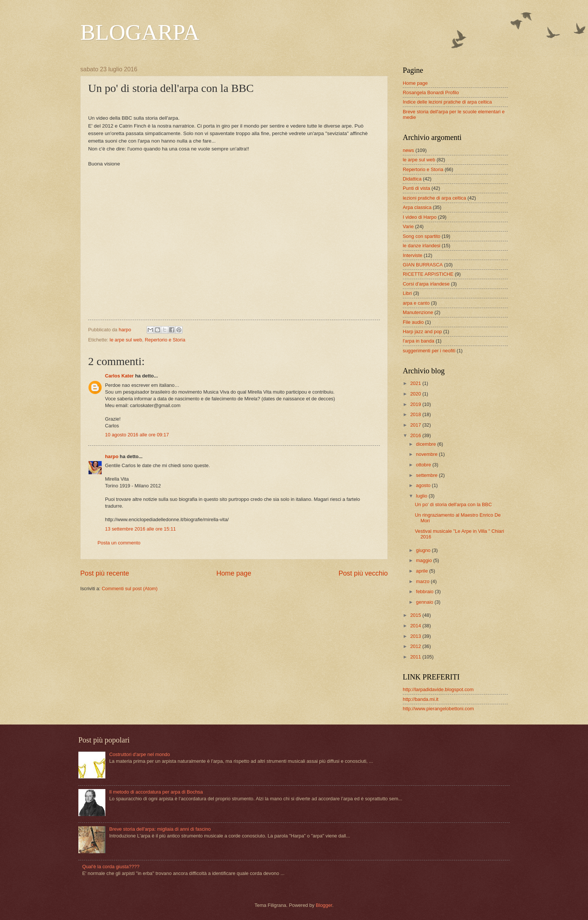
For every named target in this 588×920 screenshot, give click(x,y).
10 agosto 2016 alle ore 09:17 (137, 434)
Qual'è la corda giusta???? (111, 866)
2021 (416, 383)
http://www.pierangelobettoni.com (438, 708)
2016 (416, 435)
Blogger (324, 905)
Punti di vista (416, 188)
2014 (416, 625)
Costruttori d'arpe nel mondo (139, 754)
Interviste (412, 255)
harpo (111, 456)
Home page (233, 573)
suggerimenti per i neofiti (429, 350)
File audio (413, 322)
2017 (416, 425)
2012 (416, 646)
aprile (422, 571)
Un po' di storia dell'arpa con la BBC (453, 504)
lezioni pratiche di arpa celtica (434, 198)
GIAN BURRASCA (423, 265)
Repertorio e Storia (165, 340)
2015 (416, 615)
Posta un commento (119, 543)
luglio (422, 496)
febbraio (425, 591)
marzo (423, 581)
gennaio (425, 602)
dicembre (426, 444)
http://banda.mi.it (420, 699)
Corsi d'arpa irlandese (426, 284)
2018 (416, 414)
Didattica (412, 179)
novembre (427, 454)
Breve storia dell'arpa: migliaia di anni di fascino (160, 829)
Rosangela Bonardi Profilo (431, 92)
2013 (416, 636)
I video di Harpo (419, 217)
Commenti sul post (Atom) (130, 588)
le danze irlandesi (421, 245)
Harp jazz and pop (422, 331)
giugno (424, 550)
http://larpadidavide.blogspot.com (438, 689)
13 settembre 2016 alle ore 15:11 (140, 529)
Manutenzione (418, 312)
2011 (416, 657)
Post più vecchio (363, 573)
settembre (427, 475)
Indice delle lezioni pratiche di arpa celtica (447, 102)
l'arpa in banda (418, 341)
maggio (424, 560)
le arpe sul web (126, 340)
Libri (407, 293)
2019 (416, 404)
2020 (416, 394)
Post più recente (104, 573)
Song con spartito (421, 236)
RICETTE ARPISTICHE (428, 274)
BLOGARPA (140, 32)
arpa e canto (416, 303)
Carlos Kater (119, 376)
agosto (424, 485)
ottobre (424, 465)
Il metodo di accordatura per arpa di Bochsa (156, 792)
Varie (408, 226)
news (408, 150)
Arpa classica (417, 207)
